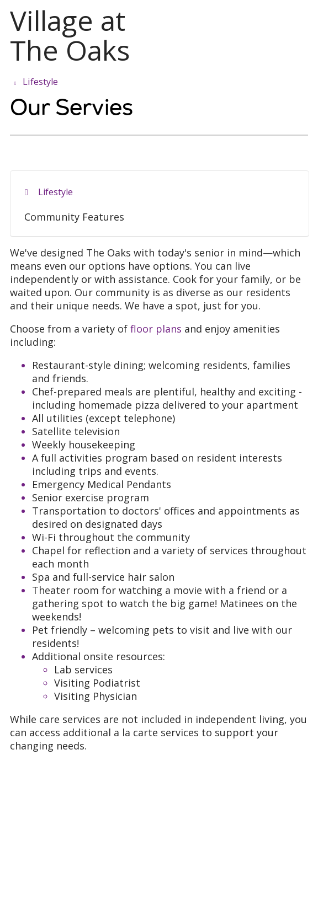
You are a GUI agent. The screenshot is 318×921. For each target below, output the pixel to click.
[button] (306, 21)
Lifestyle (55, 192)
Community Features (74, 216)
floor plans (156, 328)
